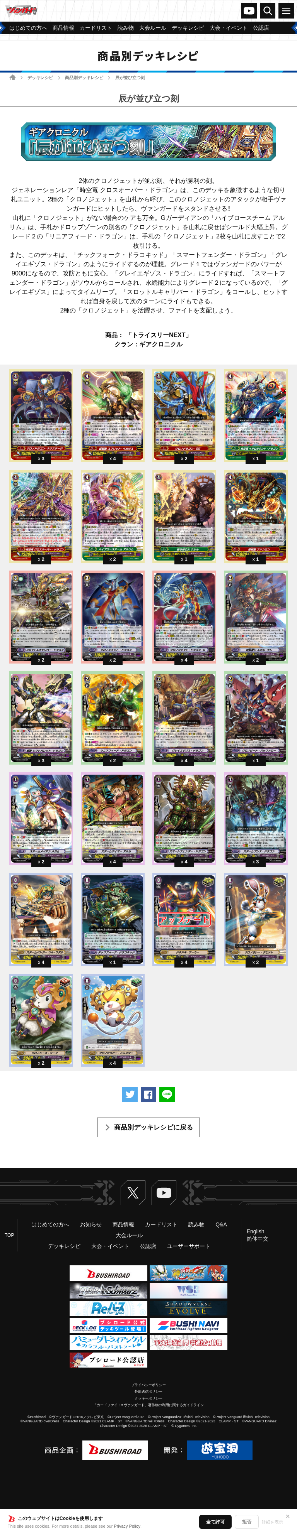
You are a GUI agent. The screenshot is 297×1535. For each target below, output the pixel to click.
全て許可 (215, 1522)
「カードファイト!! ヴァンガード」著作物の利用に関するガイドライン (148, 1405)
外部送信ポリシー (148, 1391)
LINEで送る (167, 1094)
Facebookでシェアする (148, 1094)
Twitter (133, 1192)
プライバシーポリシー (148, 1385)
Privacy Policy (127, 1526)
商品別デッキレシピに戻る (153, 1127)
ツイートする (130, 1094)
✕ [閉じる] (287, 1516)
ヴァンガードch (249, 11)
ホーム (12, 77)
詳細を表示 (272, 1522)
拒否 (246, 1522)
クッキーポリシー (148, 1398)
